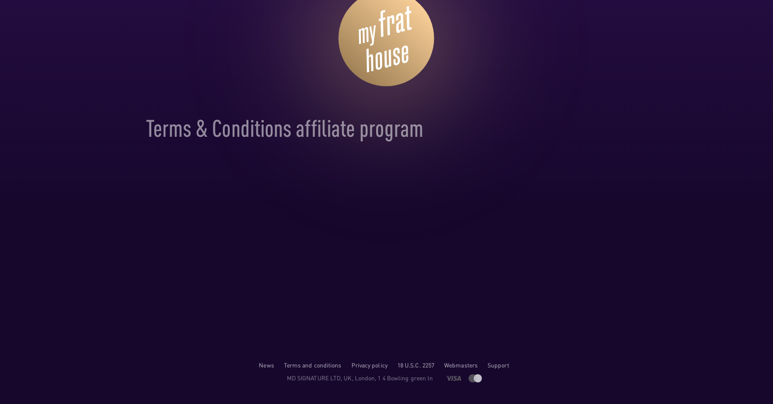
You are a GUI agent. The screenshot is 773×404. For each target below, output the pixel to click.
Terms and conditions (313, 365)
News (266, 365)
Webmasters (461, 365)
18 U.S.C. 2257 (415, 365)
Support (498, 365)
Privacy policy (369, 365)
